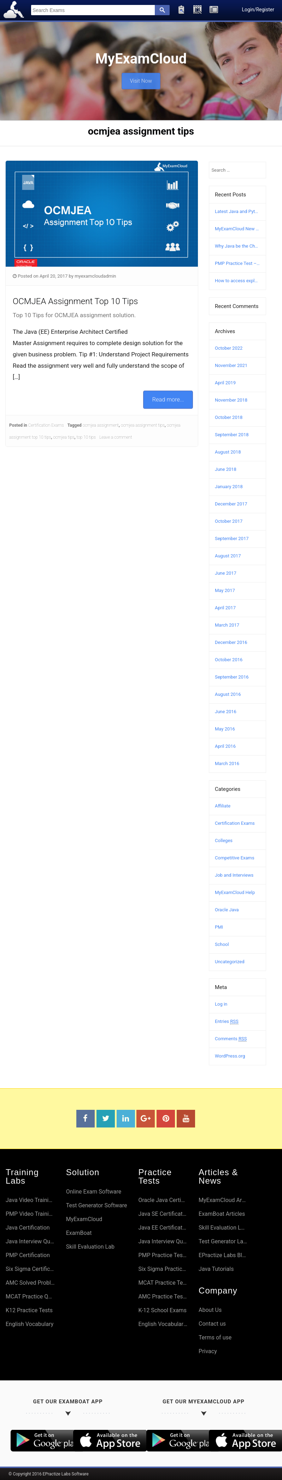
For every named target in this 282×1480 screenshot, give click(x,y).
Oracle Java (227, 909)
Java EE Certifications (162, 1227)
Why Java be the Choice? (237, 246)
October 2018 (228, 417)
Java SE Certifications (162, 1213)
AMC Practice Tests (162, 1296)
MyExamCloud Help (235, 892)
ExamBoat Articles (222, 1213)
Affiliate (222, 806)
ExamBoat (79, 1233)
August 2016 (228, 694)
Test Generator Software (96, 1205)
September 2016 (232, 677)
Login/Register (258, 9)
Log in (221, 1004)
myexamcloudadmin (95, 276)
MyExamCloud (84, 1219)
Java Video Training (30, 1200)
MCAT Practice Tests (162, 1282)
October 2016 (228, 659)
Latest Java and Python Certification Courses (237, 211)
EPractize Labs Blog (223, 1255)
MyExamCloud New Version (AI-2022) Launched (237, 228)
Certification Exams (46, 425)
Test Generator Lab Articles (223, 1241)
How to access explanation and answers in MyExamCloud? (237, 280)
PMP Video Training (30, 1213)
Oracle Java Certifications (162, 1200)
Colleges (224, 840)
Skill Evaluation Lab (90, 1246)
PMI (219, 927)
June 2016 (225, 711)
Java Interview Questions (30, 1241)
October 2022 (228, 348)
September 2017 (232, 538)
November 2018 (231, 400)
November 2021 (231, 365)
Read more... (168, 399)
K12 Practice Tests (29, 1310)
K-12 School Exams (162, 1310)
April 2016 (225, 746)
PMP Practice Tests (162, 1255)
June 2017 (225, 573)
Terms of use (215, 1337)
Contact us (212, 1323)
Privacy (208, 1351)
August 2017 (228, 555)
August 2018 (228, 452)
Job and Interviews (234, 875)
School (222, 944)
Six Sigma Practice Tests (162, 1269)
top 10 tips (86, 437)
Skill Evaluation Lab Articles (223, 1227)
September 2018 (232, 434)
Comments (231, 1039)
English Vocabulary (29, 1324)
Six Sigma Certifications (30, 1269)
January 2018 (229, 486)
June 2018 (225, 469)
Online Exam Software (94, 1191)
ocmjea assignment (101, 425)
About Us (210, 1310)
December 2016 (231, 642)
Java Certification (28, 1227)
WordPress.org (230, 1056)
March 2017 (227, 625)
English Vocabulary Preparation (162, 1324)
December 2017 (231, 504)
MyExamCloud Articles (223, 1200)
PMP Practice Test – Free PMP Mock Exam (237, 263)
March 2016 (227, 763)
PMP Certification (28, 1255)
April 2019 (225, 382)
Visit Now (141, 78)
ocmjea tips (63, 437)
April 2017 (225, 607)
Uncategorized (229, 961)
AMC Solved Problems (30, 1282)
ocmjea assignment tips (143, 425)
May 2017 (225, 590)
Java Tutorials (216, 1269)
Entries (227, 1021)
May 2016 (225, 729)
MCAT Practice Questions (30, 1296)
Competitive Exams (234, 857)
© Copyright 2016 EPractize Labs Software (48, 1474)
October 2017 (228, 521)
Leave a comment (115, 437)
